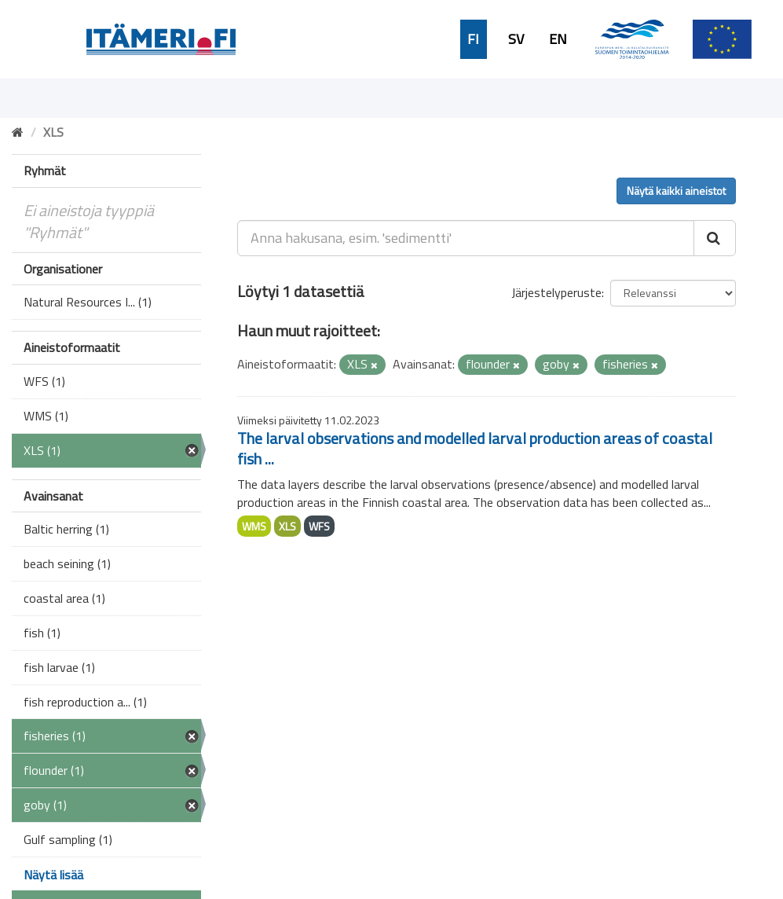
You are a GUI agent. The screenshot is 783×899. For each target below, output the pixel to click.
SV (516, 39)
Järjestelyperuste (556, 292)
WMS (254, 526)
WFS (319, 526)
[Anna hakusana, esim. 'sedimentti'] (465, 238)
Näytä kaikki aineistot (676, 190)
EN (558, 39)
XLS (287, 526)
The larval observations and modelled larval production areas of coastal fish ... (474, 448)
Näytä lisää (53, 874)
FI (473, 39)
